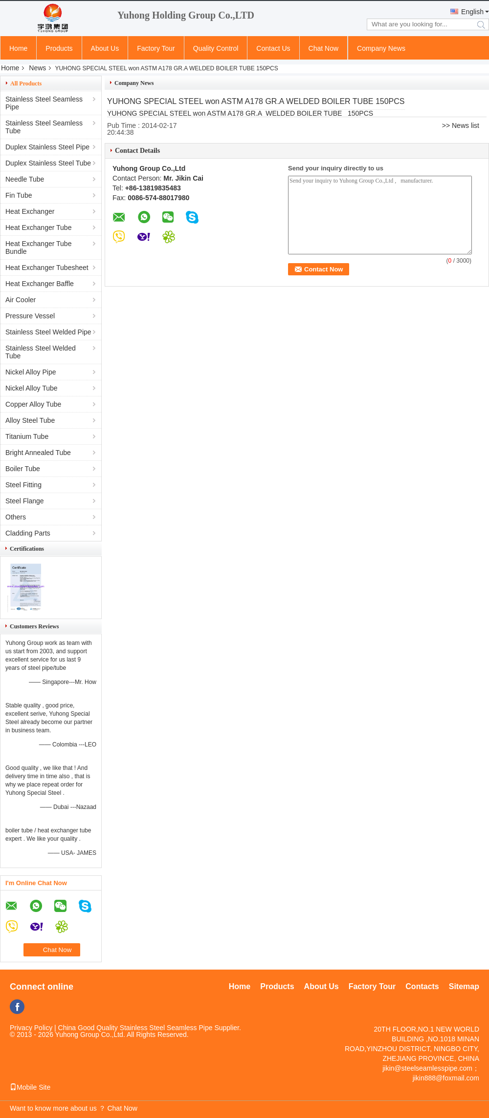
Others (15, 517)
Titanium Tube (26, 436)
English (472, 12)
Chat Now (323, 48)
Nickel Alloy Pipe (30, 372)
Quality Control (216, 48)
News (37, 67)
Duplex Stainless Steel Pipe (47, 147)
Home (18, 48)
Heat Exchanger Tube (38, 227)
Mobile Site (30, 1087)
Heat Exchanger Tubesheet (47, 267)
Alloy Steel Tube (30, 420)
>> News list (460, 125)
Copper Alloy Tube (33, 404)
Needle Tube (24, 179)
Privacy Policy (31, 1028)
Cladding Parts (27, 533)
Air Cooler (20, 300)
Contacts (422, 986)
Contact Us (273, 48)
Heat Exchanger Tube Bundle (38, 247)
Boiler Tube (22, 469)
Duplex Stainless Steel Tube (48, 163)
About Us (105, 48)
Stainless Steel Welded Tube (40, 352)
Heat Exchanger (29, 211)
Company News (381, 48)
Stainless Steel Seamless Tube (44, 127)
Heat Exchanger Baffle (39, 284)
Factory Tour (156, 48)
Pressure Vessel (30, 316)
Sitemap (464, 986)
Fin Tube (18, 195)
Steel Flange (24, 501)
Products (58, 48)
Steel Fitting (23, 485)
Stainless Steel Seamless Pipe (44, 103)
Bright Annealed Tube (38, 452)
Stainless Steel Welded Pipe (48, 332)
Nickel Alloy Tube (31, 388)
